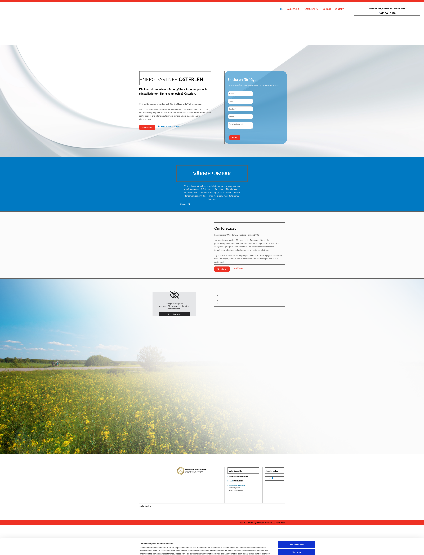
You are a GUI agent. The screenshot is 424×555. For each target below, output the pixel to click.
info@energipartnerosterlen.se (238, 476)
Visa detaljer (246, 346)
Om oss (327, 9)
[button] (147, 127)
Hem (281, 9)
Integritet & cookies (145, 506)
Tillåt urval (296, 333)
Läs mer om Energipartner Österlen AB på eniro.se (262, 522)
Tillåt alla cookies (297, 326)
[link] (174, 295)
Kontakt (339, 9)
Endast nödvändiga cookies (296, 341)
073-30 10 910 (238, 481)
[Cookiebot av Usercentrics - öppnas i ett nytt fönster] (122, 346)
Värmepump (293, 9)
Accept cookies (174, 314)
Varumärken (311, 9)
